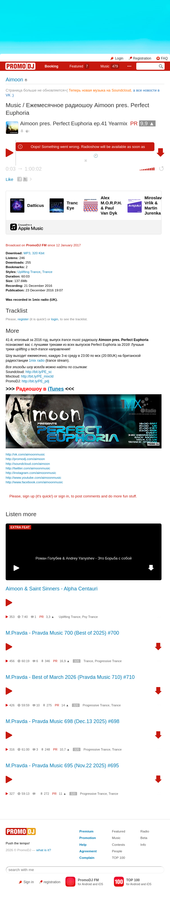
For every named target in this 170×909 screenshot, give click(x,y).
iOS (100, 884)
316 (11, 749)
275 (49, 705)
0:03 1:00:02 (24, 169)
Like (9, 179)
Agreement (88, 851)
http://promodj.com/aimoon (25, 459)
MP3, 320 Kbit (34, 253)
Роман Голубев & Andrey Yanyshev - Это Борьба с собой (84, 558)
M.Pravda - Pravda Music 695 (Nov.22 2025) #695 (62, 765)
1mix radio (36, 361)
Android (87, 884)
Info (143, 844)
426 (11, 705)
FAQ (164, 58)
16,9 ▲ (65, 661)
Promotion (87, 838)
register (23, 319)
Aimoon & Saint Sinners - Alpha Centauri (51, 589)
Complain (86, 857)
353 (11, 616)
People (117, 851)
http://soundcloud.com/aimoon (28, 463)
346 (47, 661)
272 (46, 793)
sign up (29, 496)
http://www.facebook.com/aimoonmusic (34, 482)
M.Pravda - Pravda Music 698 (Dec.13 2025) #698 (62, 721)
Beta (144, 838)
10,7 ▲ (65, 749)
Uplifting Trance (29, 272)
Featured (79, 66)
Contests (118, 844)
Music (110, 66)
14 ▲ (65, 705)
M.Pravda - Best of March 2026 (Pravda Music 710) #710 (70, 677)
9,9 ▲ (147, 123)
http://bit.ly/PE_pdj (35, 381)
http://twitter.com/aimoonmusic (28, 468)
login (54, 319)
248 (47, 749)
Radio (145, 831)
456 (11, 661)
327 (11, 793)
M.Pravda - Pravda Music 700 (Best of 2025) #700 (62, 633)
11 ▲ (62, 793)
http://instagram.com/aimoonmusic (31, 472)
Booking (51, 66)
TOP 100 (118, 857)
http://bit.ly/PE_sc (39, 372)
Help (82, 844)
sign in (63, 496)
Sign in (29, 882)
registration (52, 882)
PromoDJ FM (36, 245)
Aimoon (14, 79)
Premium (86, 831)
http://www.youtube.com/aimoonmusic (33, 477)
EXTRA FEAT (20, 527)
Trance (47, 272)
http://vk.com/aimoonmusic (25, 454)
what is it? (43, 850)
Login (119, 58)
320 (76, 661)
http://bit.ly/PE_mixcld (37, 376)
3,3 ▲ (50, 616)
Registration (142, 58)
